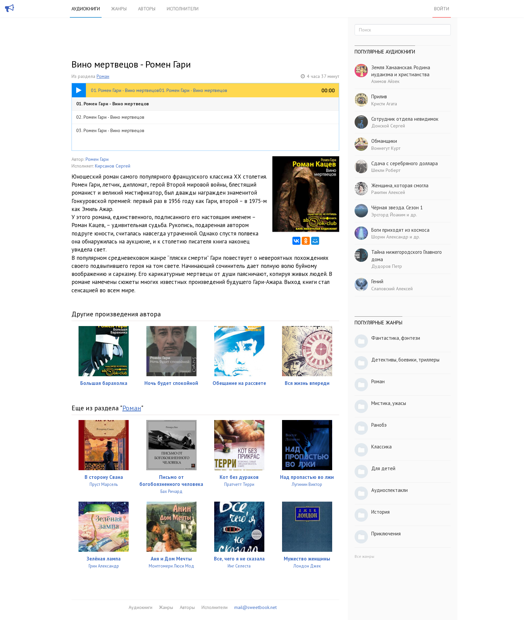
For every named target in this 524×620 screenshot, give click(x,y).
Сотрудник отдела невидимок (404, 119)
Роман (103, 76)
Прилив (379, 96)
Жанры (119, 9)
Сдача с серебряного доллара (404, 163)
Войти (441, 9)
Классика (381, 446)
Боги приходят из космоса (400, 230)
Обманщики (384, 141)
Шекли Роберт (385, 170)
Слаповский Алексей (392, 289)
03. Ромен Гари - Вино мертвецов (110, 130)
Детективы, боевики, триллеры (405, 359)
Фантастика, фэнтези (395, 338)
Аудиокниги (86, 9)
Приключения (386, 533)
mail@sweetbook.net (255, 607)
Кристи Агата (384, 104)
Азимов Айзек (385, 81)
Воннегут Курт (385, 148)
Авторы (146, 9)
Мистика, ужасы (388, 403)
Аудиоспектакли (389, 490)
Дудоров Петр (386, 266)
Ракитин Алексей (388, 192)
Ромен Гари (97, 159)
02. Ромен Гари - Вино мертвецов (110, 117)
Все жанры (364, 556)
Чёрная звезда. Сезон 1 (397, 207)
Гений (377, 281)
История (380, 512)
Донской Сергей (388, 126)
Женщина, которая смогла (399, 185)
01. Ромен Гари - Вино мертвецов (112, 104)
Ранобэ (379, 425)
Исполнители (183, 9)
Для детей (383, 468)
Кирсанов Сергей (112, 166)
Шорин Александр (389, 237)
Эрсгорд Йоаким (388, 215)
